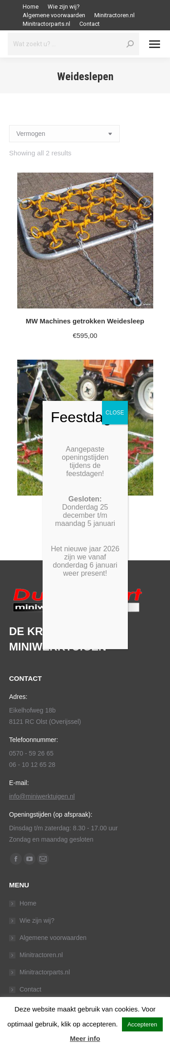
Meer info (85, 1038)
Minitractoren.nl (41, 954)
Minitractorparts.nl (44, 972)
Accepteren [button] (142, 1024)
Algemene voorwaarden (53, 937)
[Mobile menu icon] (154, 44)
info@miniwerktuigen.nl (42, 796)
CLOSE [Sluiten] (115, 412)
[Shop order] (64, 133)
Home (27, 903)
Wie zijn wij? (36, 920)
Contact (30, 989)
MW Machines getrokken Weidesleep (85, 321)
